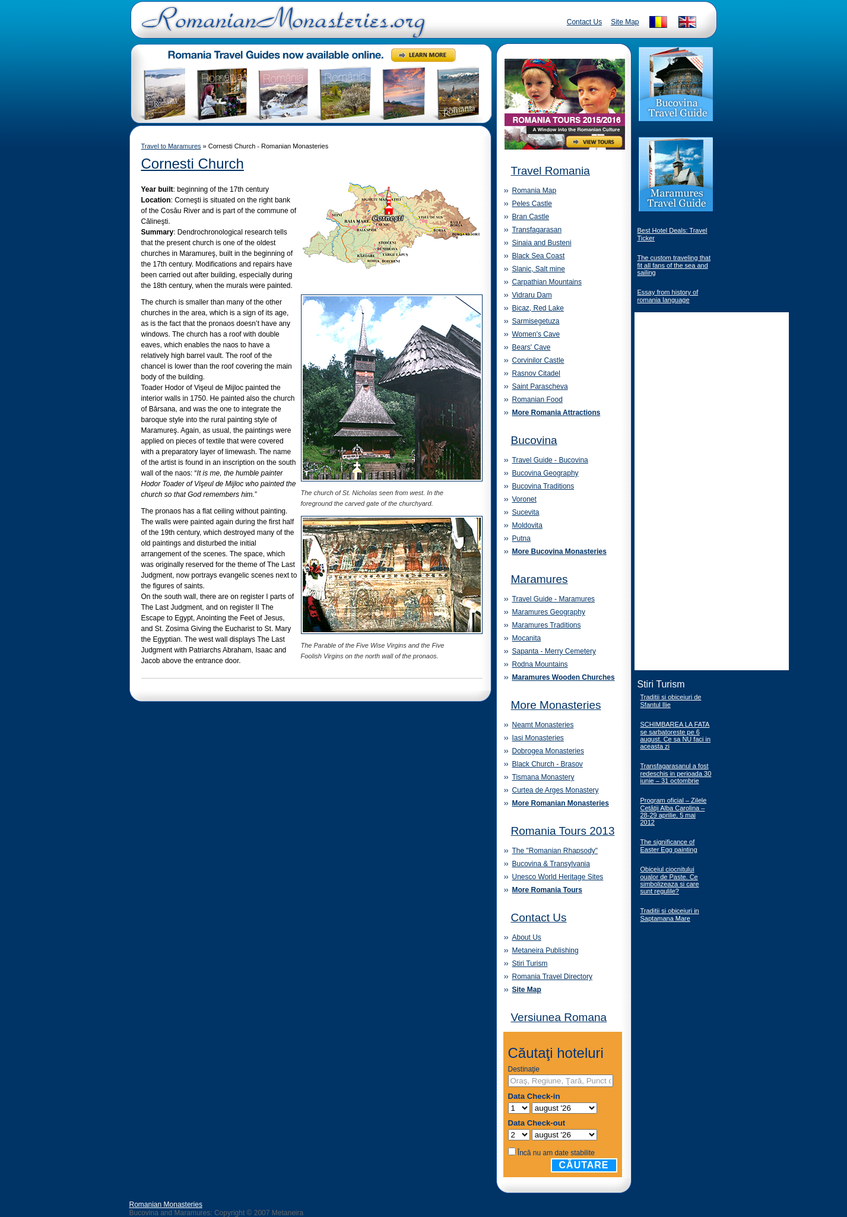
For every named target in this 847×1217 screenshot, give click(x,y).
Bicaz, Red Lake (538, 308)
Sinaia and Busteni (542, 243)
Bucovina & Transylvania (551, 864)
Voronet (524, 499)
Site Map (625, 22)
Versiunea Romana (559, 1017)
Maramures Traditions (546, 625)
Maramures (539, 579)
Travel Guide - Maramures (553, 599)
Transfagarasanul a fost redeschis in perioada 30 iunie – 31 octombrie (676, 773)
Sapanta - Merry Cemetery (554, 651)
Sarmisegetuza (536, 321)
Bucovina (534, 440)
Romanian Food (537, 399)
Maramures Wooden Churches (563, 677)
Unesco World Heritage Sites (558, 877)
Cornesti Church (192, 164)
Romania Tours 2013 (563, 831)
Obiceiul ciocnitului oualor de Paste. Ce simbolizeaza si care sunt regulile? (669, 880)
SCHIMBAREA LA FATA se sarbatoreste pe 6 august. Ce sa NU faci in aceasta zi (675, 735)
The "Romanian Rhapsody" (555, 851)
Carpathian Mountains (547, 282)
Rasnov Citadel (536, 373)
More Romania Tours (547, 890)
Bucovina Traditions (543, 486)
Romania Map (534, 190)
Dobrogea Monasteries (548, 751)
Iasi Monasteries (538, 738)
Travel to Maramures (171, 146)
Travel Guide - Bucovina (550, 460)
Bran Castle (531, 217)
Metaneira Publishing (545, 950)
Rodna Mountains (540, 664)
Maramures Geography (548, 612)
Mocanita (526, 638)
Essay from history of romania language (668, 296)
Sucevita (526, 512)
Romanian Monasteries (165, 1204)
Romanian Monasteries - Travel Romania (280, 27)
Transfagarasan (537, 230)
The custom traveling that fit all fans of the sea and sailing (674, 265)
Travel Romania (550, 170)
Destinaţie (524, 1069)
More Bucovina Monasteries (559, 551)
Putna (521, 538)
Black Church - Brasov (547, 764)
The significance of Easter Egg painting (668, 845)
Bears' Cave (531, 347)
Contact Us (584, 22)
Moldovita (527, 525)
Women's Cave (536, 334)
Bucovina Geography (545, 473)
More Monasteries (556, 705)
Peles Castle (532, 203)
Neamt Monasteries (543, 725)
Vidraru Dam (532, 295)
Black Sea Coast (538, 256)
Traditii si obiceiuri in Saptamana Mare (669, 914)
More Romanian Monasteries (560, 803)
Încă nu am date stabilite (556, 1153)
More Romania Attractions (556, 412)
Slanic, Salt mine (538, 269)
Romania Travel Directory (552, 976)
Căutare (584, 1165)
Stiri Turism (530, 963)
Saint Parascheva (540, 386)
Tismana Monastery (543, 777)
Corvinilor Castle (538, 360)
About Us (526, 937)
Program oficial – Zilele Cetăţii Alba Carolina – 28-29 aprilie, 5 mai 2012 (673, 811)
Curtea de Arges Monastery (555, 790)
